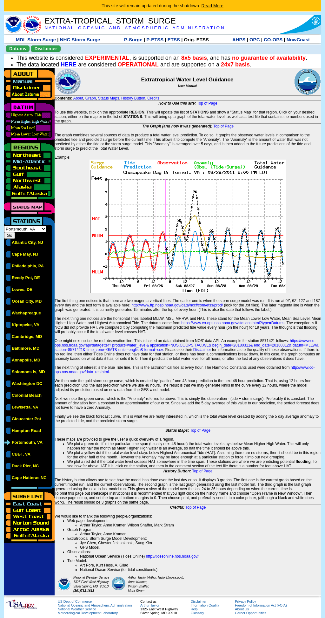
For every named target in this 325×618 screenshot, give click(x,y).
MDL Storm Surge (36, 39)
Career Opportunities (250, 613)
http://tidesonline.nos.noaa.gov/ (172, 556)
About (78, 98)
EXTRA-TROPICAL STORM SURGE (110, 21)
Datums (17, 48)
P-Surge (133, 39)
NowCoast (298, 39)
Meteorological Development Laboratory (88, 613)
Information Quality (205, 605)
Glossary (197, 613)
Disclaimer (45, 48)
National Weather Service (77, 609)
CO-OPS (273, 39)
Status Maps (108, 98)
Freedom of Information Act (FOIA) (261, 605)
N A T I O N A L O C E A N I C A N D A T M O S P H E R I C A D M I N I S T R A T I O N (134, 27)
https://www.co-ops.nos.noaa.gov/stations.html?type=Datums (233, 323)
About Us (242, 609)
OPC (254, 39)
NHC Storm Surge (80, 39)
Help (194, 609)
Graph (90, 98)
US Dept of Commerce (75, 601)
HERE (68, 64)
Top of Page (207, 103)
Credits (153, 98)
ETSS (174, 39)
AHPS (239, 39)
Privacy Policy (245, 601)
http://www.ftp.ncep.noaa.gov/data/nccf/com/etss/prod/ (177, 305)
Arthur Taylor (149, 605)
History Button (133, 98)
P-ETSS (154, 39)
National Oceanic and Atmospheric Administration (95, 605)
